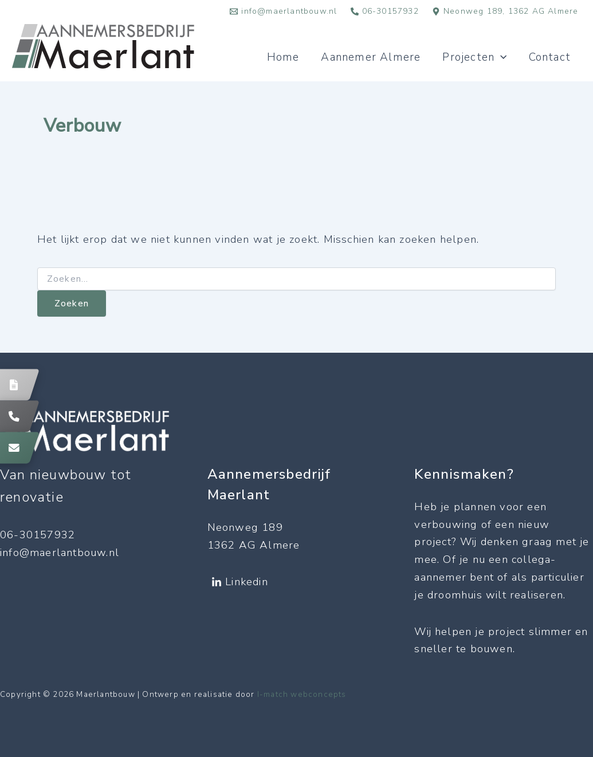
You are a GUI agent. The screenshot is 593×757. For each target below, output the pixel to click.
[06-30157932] (384, 11)
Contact (550, 57)
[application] (500, 57)
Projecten (474, 57)
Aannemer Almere (371, 57)
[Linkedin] (240, 582)
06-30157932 (37, 534)
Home (283, 57)
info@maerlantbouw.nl (59, 552)
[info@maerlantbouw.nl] (283, 11)
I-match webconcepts (302, 694)
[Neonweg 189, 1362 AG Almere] (505, 11)
